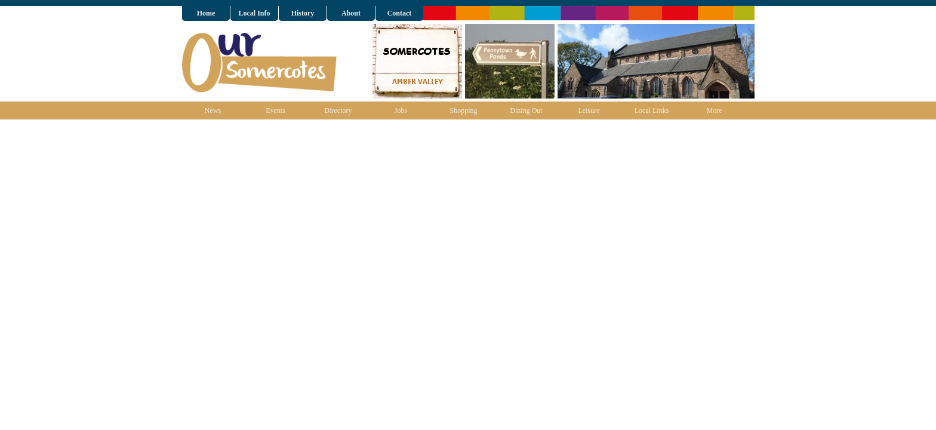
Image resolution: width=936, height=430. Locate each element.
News (213, 110)
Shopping (463, 110)
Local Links (652, 110)
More (714, 110)
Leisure (589, 110)
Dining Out (526, 110)
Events (275, 110)
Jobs (401, 110)
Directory (338, 110)
